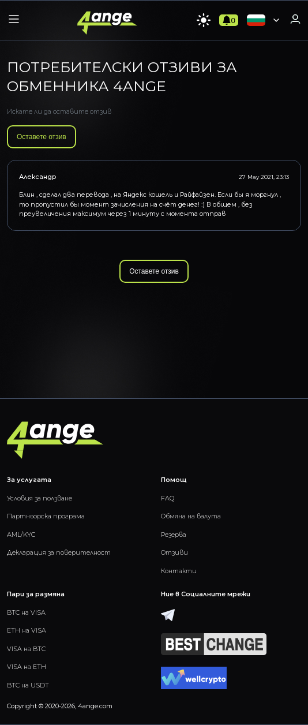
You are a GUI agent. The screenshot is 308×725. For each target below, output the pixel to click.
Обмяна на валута (191, 516)
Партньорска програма (46, 516)
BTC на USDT (28, 685)
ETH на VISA (26, 630)
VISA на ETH (26, 667)
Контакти (179, 571)
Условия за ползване (39, 498)
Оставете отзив (41, 137)
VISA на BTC (26, 649)
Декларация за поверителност (59, 552)
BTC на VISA (26, 612)
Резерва (173, 534)
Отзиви (174, 552)
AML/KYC (21, 534)
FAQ (167, 498)
